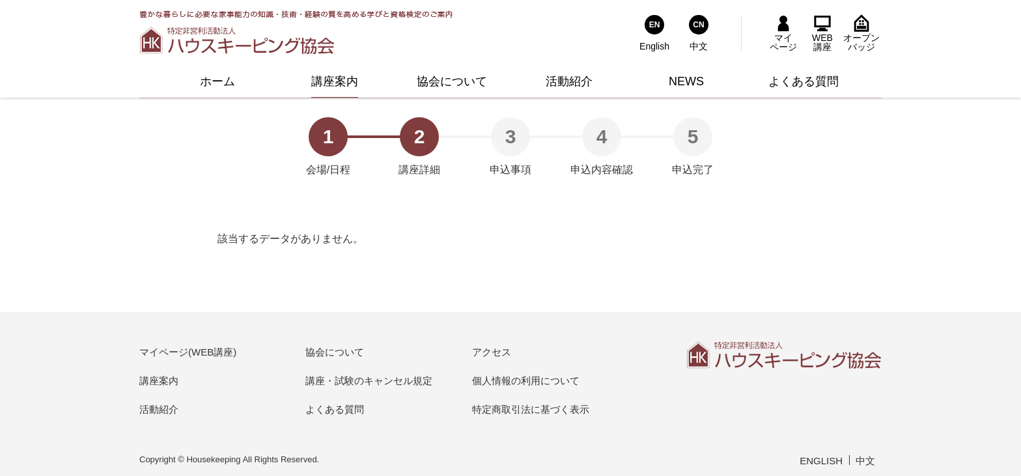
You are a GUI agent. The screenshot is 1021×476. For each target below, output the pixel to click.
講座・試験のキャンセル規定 (368, 380)
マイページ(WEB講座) (187, 351)
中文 (865, 460)
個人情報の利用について (526, 380)
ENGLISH (821, 460)
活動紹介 (158, 409)
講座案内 (158, 380)
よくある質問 (334, 409)
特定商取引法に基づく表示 (530, 409)
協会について (334, 351)
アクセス (491, 351)
